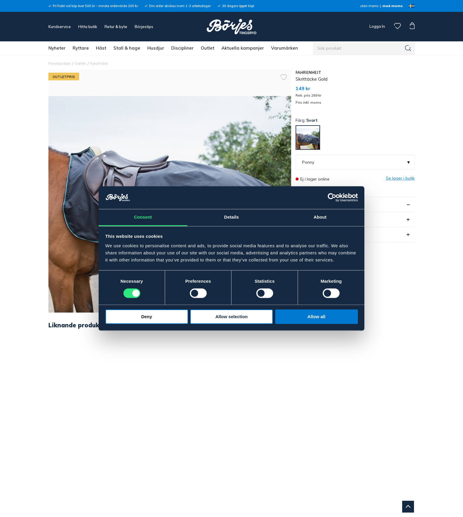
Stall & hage (126, 48)
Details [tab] (231, 217)
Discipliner (182, 48)
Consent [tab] (143, 217)
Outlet (207, 48)
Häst (101, 48)
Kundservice (59, 26)
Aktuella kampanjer (242, 48)
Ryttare (81, 48)
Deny (146, 316)
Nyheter (57, 48)
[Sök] (408, 48)
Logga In (376, 26)
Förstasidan (59, 63)
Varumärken (284, 48)
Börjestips (144, 26)
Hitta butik (87, 26)
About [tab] (320, 217)
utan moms (369, 6)
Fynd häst (99, 63)
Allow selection (231, 316)
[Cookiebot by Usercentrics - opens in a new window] (332, 197)
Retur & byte (116, 26)
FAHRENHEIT (309, 72)
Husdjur (155, 48)
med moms (392, 6)
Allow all (316, 316)
